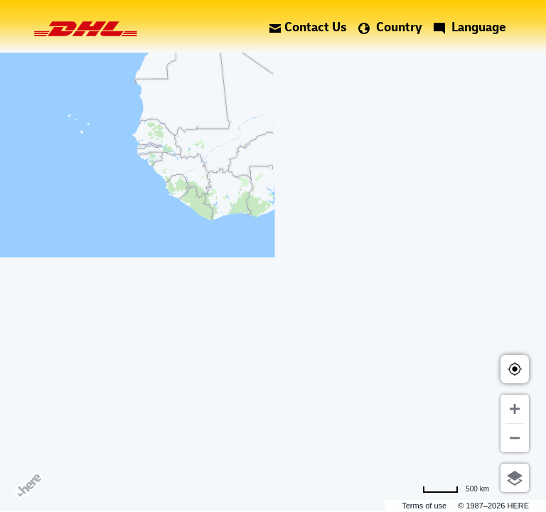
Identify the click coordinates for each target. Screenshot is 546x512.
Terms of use (424, 505)
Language (470, 26)
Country (390, 26)
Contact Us (308, 26)
